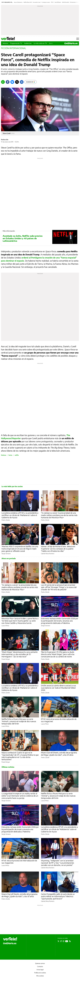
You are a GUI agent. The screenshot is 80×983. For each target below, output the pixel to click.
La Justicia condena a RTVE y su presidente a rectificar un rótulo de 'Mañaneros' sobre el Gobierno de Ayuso (20, 515)
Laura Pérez (5, 625)
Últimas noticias (8, 767)
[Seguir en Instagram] (63, 941)
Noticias (5, 43)
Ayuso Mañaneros (18, 2)
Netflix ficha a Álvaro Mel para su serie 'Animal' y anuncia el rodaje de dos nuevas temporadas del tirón (19, 721)
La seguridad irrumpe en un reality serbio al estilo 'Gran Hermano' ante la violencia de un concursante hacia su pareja (20, 795)
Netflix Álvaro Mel (28, 2)
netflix (17, 455)
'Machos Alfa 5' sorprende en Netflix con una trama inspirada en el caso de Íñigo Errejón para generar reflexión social (20, 548)
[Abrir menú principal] (77, 39)
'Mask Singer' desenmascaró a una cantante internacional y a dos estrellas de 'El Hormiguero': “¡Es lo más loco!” (20, 654)
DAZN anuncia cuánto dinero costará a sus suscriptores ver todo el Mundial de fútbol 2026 (58, 687)
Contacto (40, 966)
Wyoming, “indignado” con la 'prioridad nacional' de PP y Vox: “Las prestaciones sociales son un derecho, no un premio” (57, 862)
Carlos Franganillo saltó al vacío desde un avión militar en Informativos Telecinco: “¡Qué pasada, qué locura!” (58, 896)
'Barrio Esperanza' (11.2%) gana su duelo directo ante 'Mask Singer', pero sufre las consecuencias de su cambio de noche (57, 654)
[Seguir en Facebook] (61, 941)
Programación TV (16, 43)
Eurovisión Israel (36, 2)
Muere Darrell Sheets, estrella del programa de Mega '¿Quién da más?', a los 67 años (59, 753)
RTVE (52, 2)
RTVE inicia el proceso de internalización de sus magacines (59, 720)
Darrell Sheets (58, 2)
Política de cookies (40, 973)
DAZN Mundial (65, 2)
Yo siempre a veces (45, 2)
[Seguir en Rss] (70, 941)
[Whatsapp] (3, 82)
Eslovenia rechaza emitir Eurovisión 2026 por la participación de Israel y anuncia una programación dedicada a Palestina (59, 620)
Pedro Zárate (6, 520)
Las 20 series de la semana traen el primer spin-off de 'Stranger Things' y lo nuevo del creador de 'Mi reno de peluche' (59, 587)
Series (51, 43)
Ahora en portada (9, 558)
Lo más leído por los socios (12, 486)
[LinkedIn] (22, 82)
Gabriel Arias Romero (47, 553)
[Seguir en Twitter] (58, 941)
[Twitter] (17, 82)
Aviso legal (40, 969)
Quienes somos (40, 963)
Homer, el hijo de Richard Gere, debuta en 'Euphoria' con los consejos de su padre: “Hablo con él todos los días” (58, 548)
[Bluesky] (12, 82)
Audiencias (28, 43)
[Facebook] (7, 82)
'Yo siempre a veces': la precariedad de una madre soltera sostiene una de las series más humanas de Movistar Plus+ (59, 515)
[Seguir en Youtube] (66, 941)
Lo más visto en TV (40, 43)
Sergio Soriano (6, 553)
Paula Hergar (6, 659)
